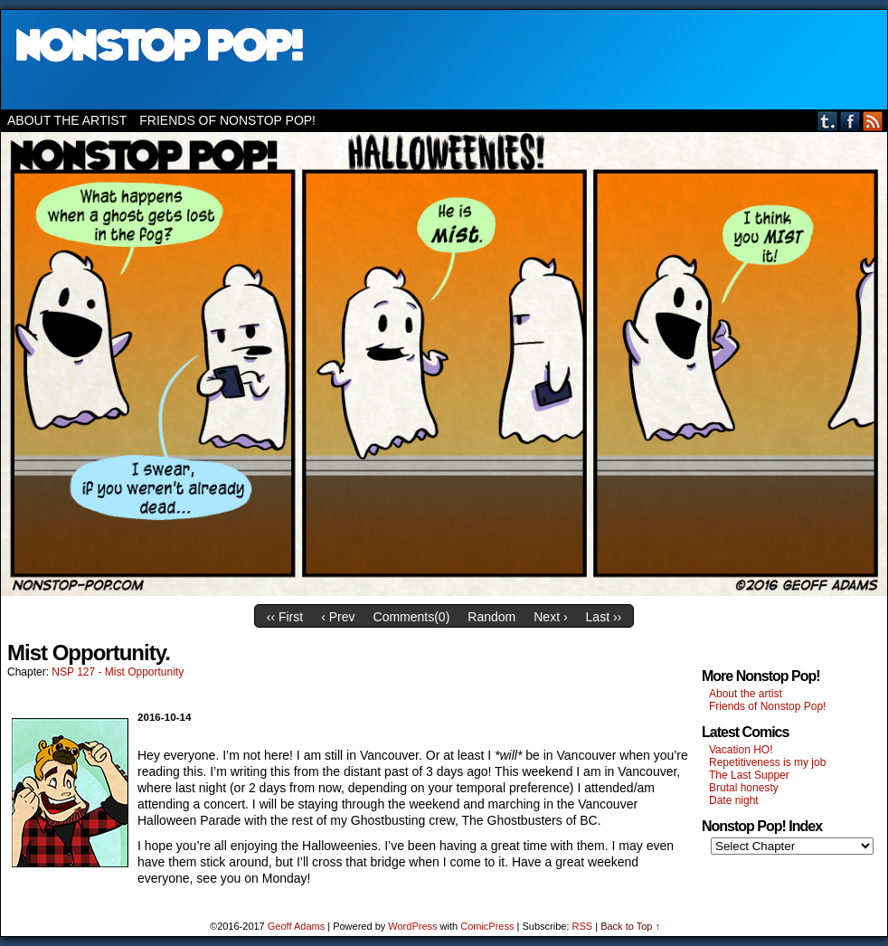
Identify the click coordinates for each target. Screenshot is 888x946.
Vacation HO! (740, 749)
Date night (734, 800)
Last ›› (604, 617)
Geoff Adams (296, 926)
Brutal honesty (744, 787)
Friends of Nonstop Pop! (227, 120)
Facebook (850, 120)
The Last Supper (749, 775)
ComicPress (487, 926)
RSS (873, 120)
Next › (550, 617)
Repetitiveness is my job (767, 762)
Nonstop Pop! (444, 59)
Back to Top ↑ (630, 926)
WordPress (412, 926)
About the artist (67, 120)
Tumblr (828, 120)
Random (491, 617)
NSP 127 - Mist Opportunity (118, 672)
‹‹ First (285, 617)
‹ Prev (337, 617)
